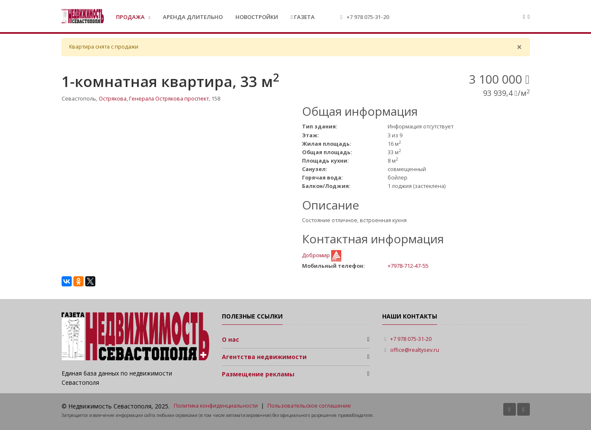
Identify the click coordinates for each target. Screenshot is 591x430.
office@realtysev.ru (414, 350)
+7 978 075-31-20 (367, 17)
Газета (303, 17)
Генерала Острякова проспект (169, 98)
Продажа (131, 17)
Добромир (316, 255)
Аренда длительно (193, 17)
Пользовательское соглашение (309, 405)
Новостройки (256, 17)
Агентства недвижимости (264, 357)
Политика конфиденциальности (216, 405)
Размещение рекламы (258, 374)
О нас (230, 339)
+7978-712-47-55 (408, 265)
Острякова (113, 98)
